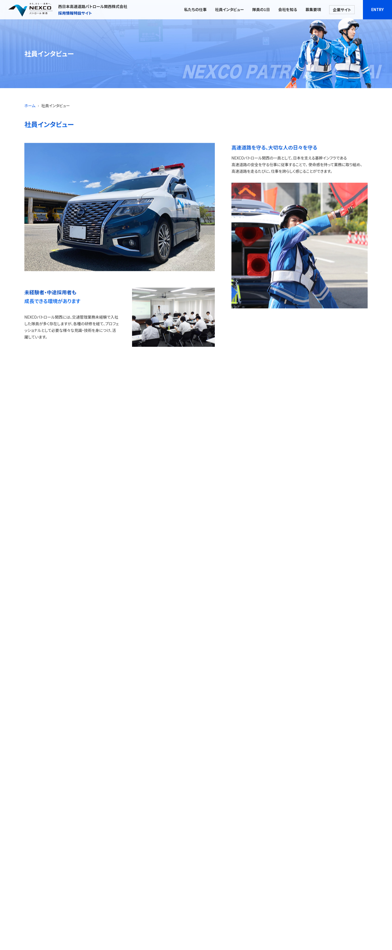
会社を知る (287, 9)
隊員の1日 (261, 9)
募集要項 (313, 9)
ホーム (29, 105)
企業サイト (342, 9)
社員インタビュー (229, 9)
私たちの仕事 (195, 9)
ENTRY (377, 9)
